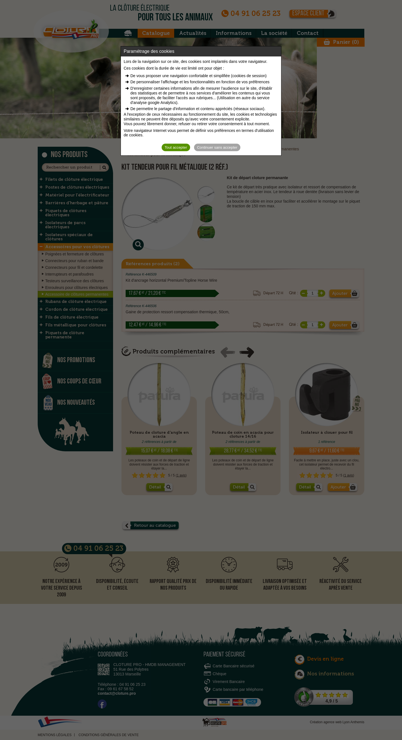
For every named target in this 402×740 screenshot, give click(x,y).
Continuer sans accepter (217, 147)
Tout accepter (176, 147)
